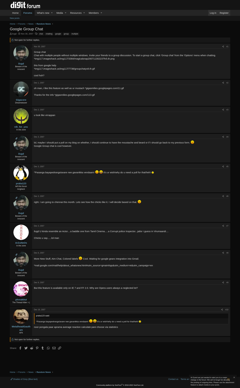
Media (59, 12)
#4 (227, 137)
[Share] (223, 46)
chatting (49, 34)
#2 (227, 83)
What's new (43, 12)
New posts (15, 18)
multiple (75, 34)
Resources (76, 12)
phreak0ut (21, 299)
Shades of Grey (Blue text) (24, 379)
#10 (226, 310)
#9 (227, 282)
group (66, 34)
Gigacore (21, 99)
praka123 (21, 183)
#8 (227, 253)
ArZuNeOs (21, 242)
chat (41, 34)
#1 (227, 46)
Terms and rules (188, 379)
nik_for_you (21, 126)
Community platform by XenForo (120, 385)
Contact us (173, 379)
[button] (52, 13)
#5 (227, 166)
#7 (227, 226)
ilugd (14, 34)
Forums (27, 12)
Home (15, 12)
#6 (227, 196)
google (58, 34)
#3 (227, 110)
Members (94, 12)
